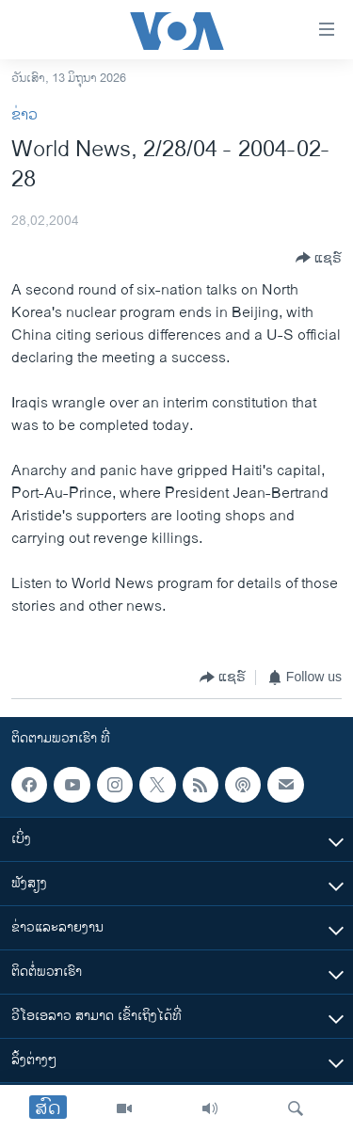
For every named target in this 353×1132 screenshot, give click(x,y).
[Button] (319, 258)
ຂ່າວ (24, 115)
